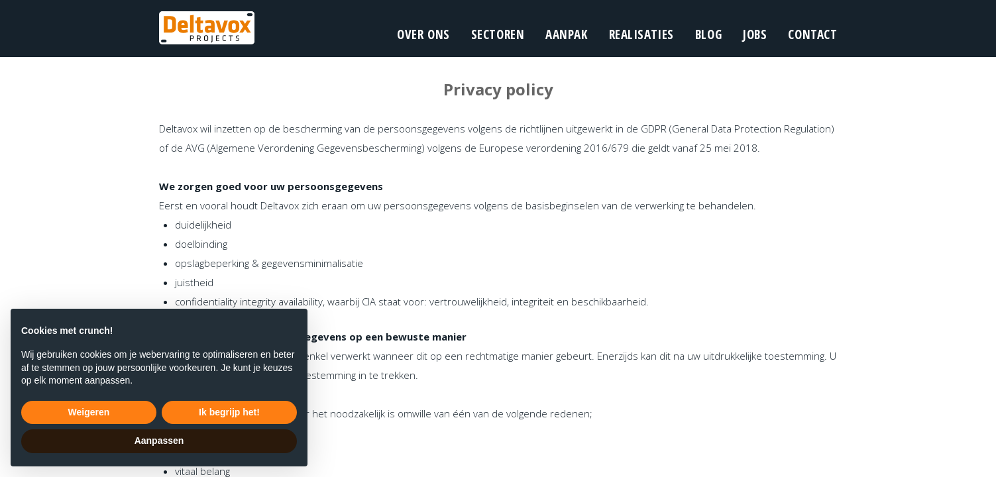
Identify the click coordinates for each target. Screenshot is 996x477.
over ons (423, 34)
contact (812, 34)
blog (708, 34)
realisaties (641, 34)
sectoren (498, 34)
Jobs (755, 34)
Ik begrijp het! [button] (229, 412)
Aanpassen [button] (159, 440)
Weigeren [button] (89, 412)
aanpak (566, 34)
